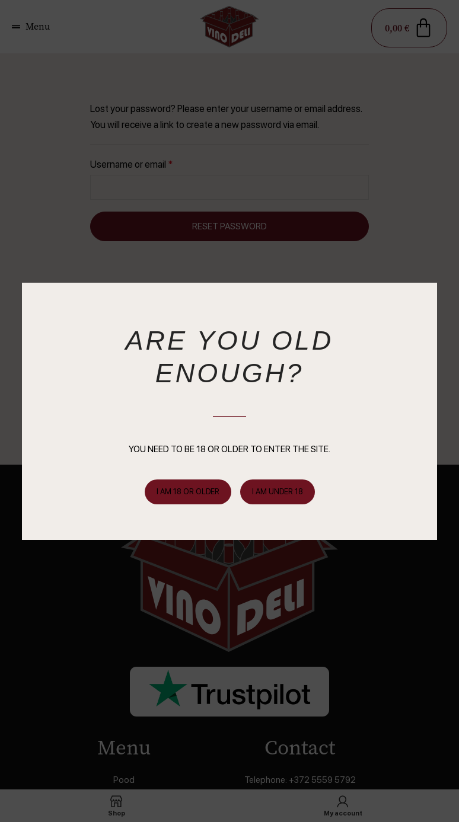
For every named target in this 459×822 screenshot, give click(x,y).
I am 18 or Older (188, 491)
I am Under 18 (277, 491)
